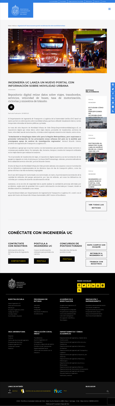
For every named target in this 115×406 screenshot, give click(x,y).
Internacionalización (14, 305)
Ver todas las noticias (96, 206)
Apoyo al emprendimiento (94, 314)
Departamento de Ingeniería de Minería (72, 371)
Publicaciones (64, 307)
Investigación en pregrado (68, 309)
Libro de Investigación (66, 316)
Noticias (14, 25)
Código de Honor (13, 312)
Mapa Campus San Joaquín (96, 246)
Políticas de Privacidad (53, 404)
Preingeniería (38, 342)
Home (9, 25)
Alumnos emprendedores (93, 316)
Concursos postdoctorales (68, 314)
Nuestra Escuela (16, 299)
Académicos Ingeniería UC (68, 305)
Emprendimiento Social (93, 311)
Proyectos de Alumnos (15, 342)
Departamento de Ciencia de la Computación (74, 369)
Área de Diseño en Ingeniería (68, 373)
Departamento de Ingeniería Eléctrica (71, 367)
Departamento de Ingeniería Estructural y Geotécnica (73, 343)
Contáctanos (18, 261)
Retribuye (11, 307)
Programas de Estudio (40, 300)
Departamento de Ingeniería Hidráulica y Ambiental (72, 347)
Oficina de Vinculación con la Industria (43, 351)
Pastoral (10, 348)
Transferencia (38, 338)
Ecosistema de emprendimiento (95, 305)
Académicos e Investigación (66, 300)
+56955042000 (94, 401)
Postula (41, 261)
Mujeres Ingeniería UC (15, 344)
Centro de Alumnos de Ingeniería (18, 340)
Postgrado (37, 309)
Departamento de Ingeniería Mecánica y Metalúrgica (72, 360)
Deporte (10, 336)
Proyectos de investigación (68, 311)
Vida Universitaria (16, 332)
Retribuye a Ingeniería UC (96, 254)
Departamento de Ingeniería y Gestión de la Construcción (73, 339)
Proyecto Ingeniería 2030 (16, 310)
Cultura (10, 338)
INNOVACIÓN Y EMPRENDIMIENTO (93, 300)
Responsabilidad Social (41, 348)
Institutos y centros (66, 375)
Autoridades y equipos (15, 316)
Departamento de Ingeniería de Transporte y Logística (74, 351)
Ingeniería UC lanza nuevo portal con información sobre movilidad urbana (94, 185)
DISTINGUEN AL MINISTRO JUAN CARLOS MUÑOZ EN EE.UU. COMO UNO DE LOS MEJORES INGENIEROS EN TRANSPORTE (95, 150)
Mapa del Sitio (65, 404)
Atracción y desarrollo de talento (44, 344)
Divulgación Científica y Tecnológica (67, 319)
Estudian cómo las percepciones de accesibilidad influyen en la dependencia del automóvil (95, 114)
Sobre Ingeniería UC (14, 303)
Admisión (37, 305)
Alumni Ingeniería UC (41, 340)
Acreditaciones (38, 314)
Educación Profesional (41, 311)
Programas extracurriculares (95, 309)
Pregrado (37, 307)
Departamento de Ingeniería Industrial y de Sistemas (73, 355)
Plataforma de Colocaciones (42, 346)
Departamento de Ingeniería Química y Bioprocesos (72, 364)
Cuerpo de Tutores (14, 346)
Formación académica (93, 307)
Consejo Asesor (12, 314)
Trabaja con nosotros (96, 263)
